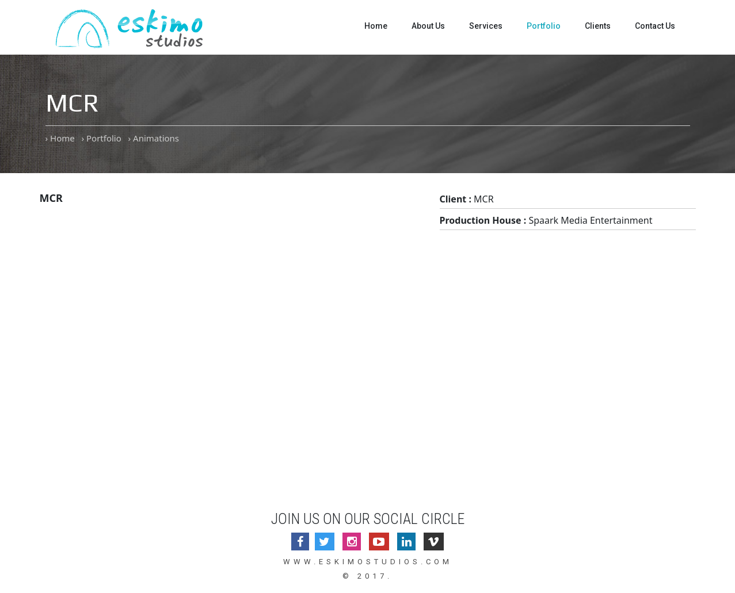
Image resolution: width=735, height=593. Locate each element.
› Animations (154, 138)
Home (375, 25)
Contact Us (655, 25)
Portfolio (544, 25)
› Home (60, 138)
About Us (428, 25)
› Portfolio (101, 138)
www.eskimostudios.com (367, 561)
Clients (598, 25)
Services (485, 25)
